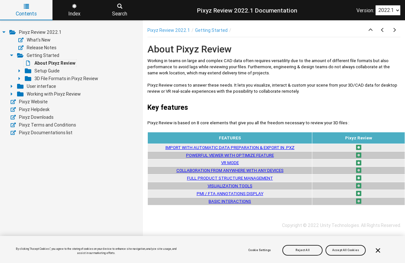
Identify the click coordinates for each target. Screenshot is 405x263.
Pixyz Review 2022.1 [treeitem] (35, 32)
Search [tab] (119, 10)
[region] (202, 249)
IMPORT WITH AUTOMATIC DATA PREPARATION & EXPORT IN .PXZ (230, 147)
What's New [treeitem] (34, 40)
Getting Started (211, 30)
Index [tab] (74, 10)
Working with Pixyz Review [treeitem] (49, 94)
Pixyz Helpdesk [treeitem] (30, 109)
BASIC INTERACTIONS (230, 201)
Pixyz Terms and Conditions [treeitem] (43, 125)
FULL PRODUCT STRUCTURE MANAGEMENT (230, 178)
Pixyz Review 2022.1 (168, 30)
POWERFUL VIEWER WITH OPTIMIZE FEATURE (230, 155)
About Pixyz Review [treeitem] (50, 63)
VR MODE (230, 162)
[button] (370, 30)
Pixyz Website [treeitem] (29, 102)
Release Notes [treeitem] (37, 48)
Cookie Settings (259, 250)
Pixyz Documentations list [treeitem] (41, 132)
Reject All (303, 250)
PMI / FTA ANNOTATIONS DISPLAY (230, 193)
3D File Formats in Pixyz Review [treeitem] (61, 78)
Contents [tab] (26, 10)
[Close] (378, 250)
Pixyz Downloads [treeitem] (32, 117)
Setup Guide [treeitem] (42, 71)
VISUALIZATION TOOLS (230, 186)
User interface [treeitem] (36, 86)
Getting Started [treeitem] (38, 55)
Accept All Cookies (345, 250)
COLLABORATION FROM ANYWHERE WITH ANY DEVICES (230, 170)
